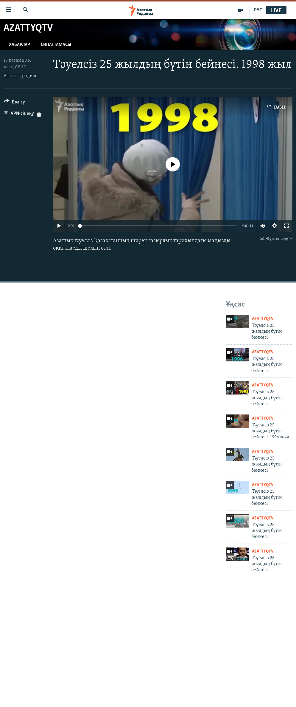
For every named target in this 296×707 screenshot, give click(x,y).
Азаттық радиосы (22, 76)
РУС (258, 10)
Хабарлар (19, 44)
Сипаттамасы (56, 44)
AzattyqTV (262, 319)
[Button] (14, 103)
